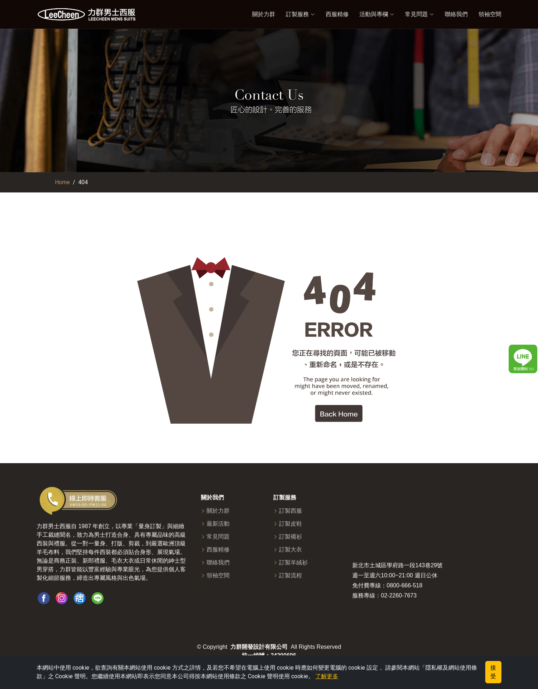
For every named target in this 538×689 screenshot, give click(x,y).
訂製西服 (290, 511)
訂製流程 (290, 575)
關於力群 (263, 14)
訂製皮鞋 (290, 524)
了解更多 (326, 676)
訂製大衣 (290, 550)
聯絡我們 (456, 14)
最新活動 (218, 524)
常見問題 (218, 537)
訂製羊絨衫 (293, 562)
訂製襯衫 (290, 537)
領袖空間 (489, 14)
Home (62, 182)
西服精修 (337, 14)
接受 (493, 672)
